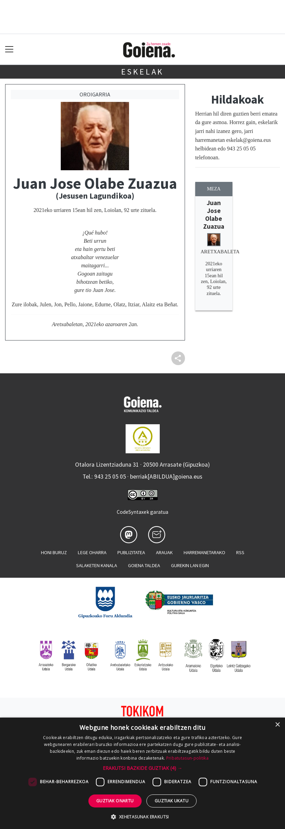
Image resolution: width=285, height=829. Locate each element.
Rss (240, 552)
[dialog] (142, 773)
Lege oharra (92, 552)
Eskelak (142, 71)
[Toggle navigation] (9, 49)
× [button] (277, 724)
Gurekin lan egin (190, 565)
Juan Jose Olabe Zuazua (213, 214)
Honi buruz (54, 552)
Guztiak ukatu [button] (171, 801)
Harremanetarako (204, 552)
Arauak (164, 552)
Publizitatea (131, 552)
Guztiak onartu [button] (115, 801)
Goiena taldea (144, 565)
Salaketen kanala (96, 565)
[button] (142, 768)
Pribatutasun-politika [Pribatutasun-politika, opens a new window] (187, 758)
